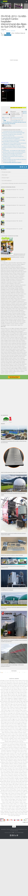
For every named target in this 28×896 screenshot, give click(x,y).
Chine (8, 337)
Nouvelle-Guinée (21, 356)
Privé (5, 777)
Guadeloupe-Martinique (16, 343)
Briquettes (6, 273)
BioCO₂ (9, 267)
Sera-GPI (23, 788)
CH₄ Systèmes (4, 708)
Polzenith (15, 775)
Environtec (12, 722)
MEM (7, 759)
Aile (8, 686)
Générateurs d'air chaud (5, 298)
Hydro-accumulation (10, 299)
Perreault (6, 772)
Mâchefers (3, 307)
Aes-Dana (21, 682)
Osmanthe (20, 769)
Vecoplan (2, 808)
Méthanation (16, 307)
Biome (1, 701)
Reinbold (2, 781)
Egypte (21, 338)
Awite (2, 692)
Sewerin (18, 790)
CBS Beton (25, 705)
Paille (5, 308)
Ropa (26, 781)
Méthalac (7, 763)
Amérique (25, 328)
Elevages (20, 288)
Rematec (9, 420)
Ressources (3, 316)
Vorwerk (13, 811)
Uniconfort (10, 805)
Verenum (3, 809)
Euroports (11, 725)
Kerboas (1, 748)
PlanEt (2, 775)
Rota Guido (3, 782)
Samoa (21, 365)
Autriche (18, 329)
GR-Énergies (2, 734)
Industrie (2, 301)
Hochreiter (6, 738)
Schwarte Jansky (10, 787)
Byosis (25, 702)
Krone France (3, 751)
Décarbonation (22, 285)
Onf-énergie (9, 769)
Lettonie (14, 349)
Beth (17, 695)
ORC (2, 308)
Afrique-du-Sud (8, 328)
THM (7, 802)
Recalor (21, 780)
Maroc (2, 352)
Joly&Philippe (9, 745)
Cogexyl (9, 710)
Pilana (9, 774)
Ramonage (10, 314)
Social (3, 319)
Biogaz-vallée (10, 699)
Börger (2, 704)
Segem (26, 787)
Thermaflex (20, 800)
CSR (15, 283)
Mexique (14, 352)
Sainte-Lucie (16, 365)
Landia (5, 753)
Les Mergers (2, 754)
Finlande (6, 341)
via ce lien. (22, 257)
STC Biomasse (20, 794)
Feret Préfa (12, 728)
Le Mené (10, 349)
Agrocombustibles (12, 262)
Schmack (25, 785)
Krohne (25, 750)
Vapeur (8, 325)
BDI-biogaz (20, 693)
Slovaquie (24, 367)
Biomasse (8, 270)
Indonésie (19, 346)
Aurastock (24, 691)
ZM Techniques (17, 815)
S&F (7, 784)
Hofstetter (11, 738)
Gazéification (15, 295)
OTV (24, 769)
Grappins (18, 296)
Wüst (23, 814)
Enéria (20, 722)
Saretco (2, 785)
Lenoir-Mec (19, 753)
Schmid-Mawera (3, 787)
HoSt (27, 738)
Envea (8, 722)
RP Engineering (14, 782)
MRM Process (17, 762)
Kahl (25, 745)
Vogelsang (6, 811)
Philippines (25, 359)
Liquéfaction (13, 302)
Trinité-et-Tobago (23, 370)
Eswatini (13, 340)
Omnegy (5, 769)
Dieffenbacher (6, 716)
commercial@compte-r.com (17, 120)
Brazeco (2, 702)
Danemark (17, 338)
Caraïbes (3, 335)
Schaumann (16, 785)
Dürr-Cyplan (19, 717)
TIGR (13, 802)
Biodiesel (13, 267)
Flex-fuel (13, 294)
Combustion (14, 282)
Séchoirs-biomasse (8, 322)
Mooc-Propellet (14, 305)
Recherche (19, 314)
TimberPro (17, 802)
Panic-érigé (18, 308)
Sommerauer (17, 793)
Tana (21, 797)
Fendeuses (18, 292)
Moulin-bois (11, 762)
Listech (19, 754)
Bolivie (16, 331)
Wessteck (13, 814)
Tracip (24, 802)
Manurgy (7, 757)
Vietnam (22, 371)
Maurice (5, 352)
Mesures (25, 304)
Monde (3, 353)
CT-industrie (22, 711)
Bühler (6, 704)
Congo (16, 337)
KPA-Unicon (20, 750)
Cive (11, 280)
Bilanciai (2, 696)
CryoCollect (17, 711)
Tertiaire (23, 322)
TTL (18, 803)
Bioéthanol (9, 271)
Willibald (17, 814)
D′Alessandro (25, 717)
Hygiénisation (17, 299)
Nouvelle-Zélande (4, 358)
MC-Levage (25, 757)
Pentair (2, 772)
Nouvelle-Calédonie (13, 356)
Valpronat (22, 806)
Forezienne (10, 729)
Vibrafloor (13, 809)
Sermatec (3, 790)
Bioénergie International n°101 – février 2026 (15, 197)
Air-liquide (12, 686)
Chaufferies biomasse (20, 279)
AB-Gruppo (12, 680)
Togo (14, 370)
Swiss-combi (6, 797)
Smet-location (16, 791)
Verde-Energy (18, 808)
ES (26, 722)
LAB (18, 751)
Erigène (23, 722)
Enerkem (18, 720)
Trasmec (7, 803)
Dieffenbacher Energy (14, 716)
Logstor (22, 754)
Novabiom (2, 768)
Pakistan (2, 359)
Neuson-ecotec (13, 766)
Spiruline (19, 319)
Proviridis (2, 778)
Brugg (6, 702)
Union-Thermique (16, 805)
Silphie (25, 317)
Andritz (24, 688)
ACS (26, 680)
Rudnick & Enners (21, 782)
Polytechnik (10, 775)
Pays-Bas (7, 359)
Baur (16, 693)
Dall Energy (18, 713)
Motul (7, 762)
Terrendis (6, 800)
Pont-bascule (12, 311)
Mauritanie (10, 352)
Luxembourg (7, 350)
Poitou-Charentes (8, 361)
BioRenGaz (5, 701)
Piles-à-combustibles (6, 310)
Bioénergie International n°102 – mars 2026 (14, 189)
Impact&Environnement (5, 742)
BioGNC (10, 268)
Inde (15, 346)
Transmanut (2, 803)
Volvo (10, 811)
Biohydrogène (23, 268)
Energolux (13, 720)
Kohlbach (21, 748)
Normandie (11, 355)
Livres (21, 302)
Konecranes (8, 750)
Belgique (12, 331)
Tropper (15, 803)
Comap (12, 710)
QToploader (21, 778)
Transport (16, 323)
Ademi (14, 682)
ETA (10, 723)
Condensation (20, 282)
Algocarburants (4, 264)
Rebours (14, 314)
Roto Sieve (8, 782)
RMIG (23, 781)
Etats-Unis (18, 340)
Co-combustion (18, 280)
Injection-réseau (8, 301)
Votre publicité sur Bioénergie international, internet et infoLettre (14, 183)
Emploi (11, 289)
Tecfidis (5, 799)
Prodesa (8, 777)
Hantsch (9, 735)
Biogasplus (16, 698)
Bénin (8, 334)
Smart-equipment (3, 791)
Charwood (16, 707)
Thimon (24, 800)
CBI (21, 705)
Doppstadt (3, 717)
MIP (19, 760)
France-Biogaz (18, 729)
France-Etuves (25, 729)
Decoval (1, 714)
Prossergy (25, 777)
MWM (26, 762)
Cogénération (3, 282)
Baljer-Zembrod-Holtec (22, 692)
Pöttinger (16, 778)
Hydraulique (3, 299)
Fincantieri (25, 728)
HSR (13, 739)
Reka (5, 781)
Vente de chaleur (14, 325)
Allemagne (17, 328)
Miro (22, 760)
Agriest (25, 683)
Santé (9, 317)
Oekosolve (25, 768)
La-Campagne (14, 751)
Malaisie (17, 350)
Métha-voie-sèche (9, 307)
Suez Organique (24, 796)
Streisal (10, 796)
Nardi (2, 765)
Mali (24, 350)
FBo (3, 30)
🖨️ (26, 29)
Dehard (5, 714)
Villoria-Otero (23, 809)
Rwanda (19, 364)
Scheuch (20, 785)
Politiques (3, 311)
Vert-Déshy (8, 809)
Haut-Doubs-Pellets (20, 735)
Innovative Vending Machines (19, 742)
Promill (20, 777)
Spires (7, 794)
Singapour (20, 367)
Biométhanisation (14, 270)
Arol (9, 691)
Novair (6, 768)
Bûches (22, 273)
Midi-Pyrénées (20, 352)
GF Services (20, 732)
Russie (16, 364)
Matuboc (16, 757)
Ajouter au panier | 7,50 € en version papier (5, 259)
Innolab (11, 742)
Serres (20, 317)
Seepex (22, 787)
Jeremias (21, 744)
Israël (2, 347)
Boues (2, 273)
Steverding (3, 796)
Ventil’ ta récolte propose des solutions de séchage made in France (14, 472)
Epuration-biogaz (15, 291)
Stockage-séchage (12, 320)
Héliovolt (6, 741)
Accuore (16, 680)
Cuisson (18, 283)
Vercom (13, 808)
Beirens (24, 693)
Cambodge (12, 334)
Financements (3, 294)
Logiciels (25, 302)
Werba (9, 814)
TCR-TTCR (19, 322)
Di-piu (2, 716)
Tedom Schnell (18, 799)
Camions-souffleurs (14, 274)
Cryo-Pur (13, 711)
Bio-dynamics (13, 696)
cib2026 (7, 280)
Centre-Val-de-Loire (14, 335)
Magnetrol (19, 756)
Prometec (17, 777)
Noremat (24, 766)
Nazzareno (6, 765)
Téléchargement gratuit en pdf (19, 254)
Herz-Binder (25, 736)
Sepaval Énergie (13, 788)
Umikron (6, 805)
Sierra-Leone (14, 367)
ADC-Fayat (6, 682)
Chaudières (20, 277)
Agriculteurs (6, 262)
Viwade (1, 811)
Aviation (18, 264)
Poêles (6, 313)
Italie (5, 347)
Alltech (8, 688)
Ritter (20, 781)
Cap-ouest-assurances (17, 704)
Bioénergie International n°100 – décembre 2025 (15, 205)
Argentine (8, 329)
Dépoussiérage (11, 288)
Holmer (15, 738)
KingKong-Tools (7, 748)
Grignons (22, 296)
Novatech (10, 768)
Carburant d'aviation (4, 276)
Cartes (10, 276)
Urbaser (2, 806)
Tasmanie (24, 368)
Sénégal (15, 368)
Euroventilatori (20, 725)
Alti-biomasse (13, 688)
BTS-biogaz (21, 702)
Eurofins (6, 725)
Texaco (10, 800)
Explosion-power (14, 726)
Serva (10, 790)
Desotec (17, 714)
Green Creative (15, 734)
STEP (7, 320)
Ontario (18, 358)
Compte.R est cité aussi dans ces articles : (12, 129)
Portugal (7, 362)
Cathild (14, 705)
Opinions (25, 307)
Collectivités (9, 282)
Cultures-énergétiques (5, 285)
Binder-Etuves (7, 696)
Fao (1, 728)
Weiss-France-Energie (19, 812)
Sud (1, 368)
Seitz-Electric (2, 788)
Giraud (24, 732)
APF (10, 689)
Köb (10, 751)
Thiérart (3, 802)
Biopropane (21, 270)
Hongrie (7, 346)
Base (2, 693)
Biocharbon (19, 265)
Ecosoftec (10, 719)
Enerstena (22, 720)
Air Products (17, 686)
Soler (9, 793)
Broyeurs (11, 273)
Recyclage (23, 314)
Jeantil (13, 744)
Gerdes (15, 732)
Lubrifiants (4, 304)
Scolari (15, 787)
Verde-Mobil (24, 808)
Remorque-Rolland (15, 781)
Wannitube (7, 812)
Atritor (20, 691)
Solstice (12, 793)
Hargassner (13, 735)
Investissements (20, 301)
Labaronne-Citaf (23, 751)
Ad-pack (2, 682)
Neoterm (24, 765)
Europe (2, 341)
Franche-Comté (15, 341)
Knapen (12, 748)
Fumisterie (3, 295)
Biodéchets (18, 267)
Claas (14, 708)
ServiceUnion (14, 790)
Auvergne (23, 329)
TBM (24, 797)
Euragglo (18, 723)
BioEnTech (25, 696)
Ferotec (16, 728)
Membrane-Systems (13, 759)
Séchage (2, 322)
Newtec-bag (19, 766)
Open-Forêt (15, 769)
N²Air (14, 768)
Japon (12, 347)
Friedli (15, 731)
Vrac (22, 325)
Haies (12, 298)
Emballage (3, 289)
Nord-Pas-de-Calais (5, 355)
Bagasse (22, 264)
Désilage (16, 288)
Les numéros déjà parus (6, 180)
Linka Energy (12, 754)
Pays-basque (12, 359)
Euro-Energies (24, 723)
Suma (2, 797)
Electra (25, 719)
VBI (25, 806)
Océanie (14, 358)
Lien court (13, 30)
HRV (10, 739)
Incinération (23, 299)
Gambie (23, 341)
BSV (17, 702)
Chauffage (3, 279)
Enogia (5, 722)
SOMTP (22, 793)
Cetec (5, 707)
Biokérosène (3, 270)
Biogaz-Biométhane (5, 268)
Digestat (12, 285)
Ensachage (16, 289)
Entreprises (21, 289)
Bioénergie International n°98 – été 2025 (14, 220)
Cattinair (18, 705)
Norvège (16, 355)
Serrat (6, 790)
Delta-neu (10, 714)
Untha (22, 805)
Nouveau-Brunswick (23, 355)
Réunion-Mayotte (9, 365)
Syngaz (23, 320)
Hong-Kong (3, 346)
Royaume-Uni (11, 364)
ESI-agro (7, 723)
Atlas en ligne (4, 174)
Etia (12, 723)
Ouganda (22, 358)
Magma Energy (13, 756)
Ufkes (2, 805)
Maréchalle (12, 757)
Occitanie (10, 358)
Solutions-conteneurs (8, 319)
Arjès (7, 691)
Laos (6, 349)
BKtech (18, 701)
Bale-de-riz (3, 265)
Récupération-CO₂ (9, 316)
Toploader (3, 323)
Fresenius (11, 731)
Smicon (20, 791)
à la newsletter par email (14, 257)
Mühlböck (21, 763)
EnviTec (16, 722)
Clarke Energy (18, 708)
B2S (10, 692)
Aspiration (9, 264)
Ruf (25, 782)
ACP (24, 680)
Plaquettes (21, 310)
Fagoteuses (13, 292)
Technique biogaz (11, 799)
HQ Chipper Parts (5, 739)
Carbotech (6, 705)
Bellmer (5, 695)
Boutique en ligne (5, 177)
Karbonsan (11, 747)
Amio (21, 688)
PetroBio (16, 772)
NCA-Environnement (13, 765)
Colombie (12, 337)
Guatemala (24, 343)
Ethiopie (22, 340)
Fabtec (19, 726)
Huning (20, 739)
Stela (24, 794)
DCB (25, 713)
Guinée (2, 344)
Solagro (6, 793)
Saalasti (10, 784)
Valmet (13, 806)
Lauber (8, 753)
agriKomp (2, 685)
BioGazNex (16, 699)
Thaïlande (10, 370)
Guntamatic (25, 734)
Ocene (16, 768)
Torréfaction (8, 323)
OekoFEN (20, 768)
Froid (24, 294)
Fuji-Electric (25, 731)
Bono (27, 701)
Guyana (5, 344)
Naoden (24, 763)
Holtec (19, 738)
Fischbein (2, 729)
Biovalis (14, 701)
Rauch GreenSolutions (11, 780)
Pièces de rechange (14, 310)
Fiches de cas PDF (6, 126)
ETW (15, 723)
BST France (13, 702)
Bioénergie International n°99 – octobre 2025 (15, 213)
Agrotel (23, 685)
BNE (21, 701)
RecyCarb (25, 780)
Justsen (14, 745)
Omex (1, 769)
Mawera (20, 757)
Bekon (2, 695)
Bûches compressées (5, 274)
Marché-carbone (19, 304)
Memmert (20, 759)
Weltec (5, 814)
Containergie (2, 711)
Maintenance (8, 304)
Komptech (4, 750)
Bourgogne (21, 331)
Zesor (12, 815)
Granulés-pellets (4, 296)
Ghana (2, 343)
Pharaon (25, 772)
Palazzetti (8, 771)
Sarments (13, 317)
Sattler (6, 785)
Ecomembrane (4, 719)
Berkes (9, 695)
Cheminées (3, 280)
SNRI (24, 791)
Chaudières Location (23, 707)
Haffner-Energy (4, 735)
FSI (21, 731)
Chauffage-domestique (10, 279)
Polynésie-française (21, 361)
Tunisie (3, 371)
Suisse (4, 368)
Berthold (13, 695)
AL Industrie (3, 688)
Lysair (5, 756)
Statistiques (3, 320)
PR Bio (22, 775)
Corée (22, 337)
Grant (7, 734)
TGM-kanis (15, 800)
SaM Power (22, 784)
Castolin (10, 705)
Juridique (2, 302)
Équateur (6, 373)
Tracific (21, 802)
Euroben (2, 725)
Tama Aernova (17, 797)
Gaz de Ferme (7, 732)
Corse (19, 337)
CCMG (2, 707)
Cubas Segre (10, 713)
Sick (22, 790)
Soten (26, 793)
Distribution (17, 285)
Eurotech (15, 725)
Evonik (6, 726)
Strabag (7, 796)
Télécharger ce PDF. (5, 82)
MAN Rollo (3, 757)
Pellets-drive (24, 771)
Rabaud (25, 778)
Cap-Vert (25, 334)
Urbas (25, 805)
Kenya (20, 347)
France (10, 341)
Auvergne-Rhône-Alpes (5, 331)
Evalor (25, 725)
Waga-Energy (25, 811)
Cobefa (5, 710)
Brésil (18, 332)
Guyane (9, 344)
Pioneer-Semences (14, 774)
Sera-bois (18, 788)
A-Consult (7, 680)
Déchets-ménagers (4, 286)
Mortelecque (2, 762)
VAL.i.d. (6, 806)
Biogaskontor (10, 698)
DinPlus (23, 716)
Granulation (21, 295)
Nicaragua (24, 353)
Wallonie (2, 373)
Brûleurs (15, 273)
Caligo (11, 704)
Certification (22, 276)
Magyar (26, 756)
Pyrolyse (22, 313)
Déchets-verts (12, 286)
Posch (19, 775)
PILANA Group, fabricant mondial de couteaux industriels (12, 555)
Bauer (14, 693)
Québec (17, 362)
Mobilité (8, 305)
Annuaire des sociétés (6, 172)
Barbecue (8, 265)
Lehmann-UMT (13, 753)
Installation (14, 301)
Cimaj (11, 708)
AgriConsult (21, 683)
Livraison (18, 302)
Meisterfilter (2, 759)
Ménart (3, 763)
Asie (11, 329)
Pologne (14, 361)
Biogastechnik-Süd (22, 698)
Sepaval (7, 788)
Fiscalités (9, 294)
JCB (11, 744)
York (9, 815)
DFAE (27, 714)
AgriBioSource (10, 683)
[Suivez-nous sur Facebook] (22, 167)
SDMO (19, 787)
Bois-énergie (23, 271)
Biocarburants (13, 265)
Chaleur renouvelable (5, 277)
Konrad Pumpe (14, 750)
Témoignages (3, 325)
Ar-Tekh (23, 689)
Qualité (2, 314)
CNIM (2, 710)
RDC (20, 362)
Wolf (20, 814)
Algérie (13, 328)
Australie (14, 329)
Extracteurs (8, 292)
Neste (2, 766)
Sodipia (2, 793)
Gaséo (3, 732)
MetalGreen (10, 760)
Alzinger (18, 688)
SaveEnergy (10, 785)
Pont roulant (18, 311)
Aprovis (19, 689)
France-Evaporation (5, 731)
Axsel (5, 692)
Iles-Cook (12, 346)
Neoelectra (20, 765)
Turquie (6, 371)
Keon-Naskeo (23, 747)
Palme (13, 308)
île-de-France (12, 373)
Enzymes (9, 291)
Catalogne (7, 335)
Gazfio (12, 732)
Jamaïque (8, 347)
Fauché (7, 728)
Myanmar (19, 353)
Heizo (16, 736)
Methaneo (16, 760)
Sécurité (14, 322)
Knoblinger (17, 748)
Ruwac (1, 784)
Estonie (10, 340)
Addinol (10, 682)
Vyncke (20, 811)
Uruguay (14, 371)
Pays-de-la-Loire (18, 359)
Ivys (8, 744)
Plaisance (25, 774)
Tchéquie (6, 370)
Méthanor (11, 763)
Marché (13, 304)
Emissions (8, 289)
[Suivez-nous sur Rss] (24, 167)
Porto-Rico (3, 362)
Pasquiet (12, 771)
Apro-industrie (14, 689)
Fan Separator (24, 726)
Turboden (21, 803)
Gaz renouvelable (9, 295)
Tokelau (17, 370)
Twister (25, 803)
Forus (14, 729)
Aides (24, 262)
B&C (7, 692)
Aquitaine (3, 329)
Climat (13, 280)
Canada (21, 334)
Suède (12, 368)
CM (22, 708)
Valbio (10, 806)
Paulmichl (17, 771)
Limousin (18, 349)
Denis (13, 714)
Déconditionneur (4, 288)
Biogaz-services (4, 699)
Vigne (19, 325)
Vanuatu (18, 371)
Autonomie (14, 264)
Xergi (26, 814)
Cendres (17, 276)
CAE (8, 704)
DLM (27, 716)
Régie (15, 316)
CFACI (8, 707)
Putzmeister (11, 778)
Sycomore (11, 797)
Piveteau (20, 774)
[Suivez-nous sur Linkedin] (20, 167)
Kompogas (26, 748)
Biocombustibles (4, 267)
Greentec (20, 734)
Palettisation (9, 308)
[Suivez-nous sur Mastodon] (26, 167)
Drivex (7, 717)
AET (24, 682)
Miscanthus (4, 305)
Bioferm (2, 698)
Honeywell (23, 738)
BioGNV (18, 268)
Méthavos (16, 763)
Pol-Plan (6, 775)
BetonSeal (20, 695)
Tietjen (10, 802)
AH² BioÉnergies (4, 686)
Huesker (16, 739)
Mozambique (14, 353)
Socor (27, 791)
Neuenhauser (7, 766)
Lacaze (1, 753)
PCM (20, 771)
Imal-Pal (21, 741)
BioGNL (14, 268)
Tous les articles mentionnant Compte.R (12, 162)
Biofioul (22, 267)
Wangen (2, 812)
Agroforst (11, 685)
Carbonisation (21, 274)
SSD (22, 319)
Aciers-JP (20, 680)
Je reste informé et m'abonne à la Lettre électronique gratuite (14, 377)
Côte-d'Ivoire (12, 338)
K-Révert (18, 745)
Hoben (2, 738)
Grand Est (6, 343)
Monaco (25, 352)
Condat (20, 710)
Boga (24, 701)
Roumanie (6, 364)
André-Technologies (4, 689)
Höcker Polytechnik (12, 741)
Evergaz (2, 726)
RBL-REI (17, 780)
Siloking (25, 790)
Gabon (20, 341)
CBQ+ (14, 276)
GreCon (10, 734)
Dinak (20, 716)
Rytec (4, 784)
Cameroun (17, 334)
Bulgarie (21, 332)
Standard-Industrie (12, 794)
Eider (19, 719)
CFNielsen (12, 707)
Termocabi (24, 799)
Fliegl (6, 729)
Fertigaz (20, 728)
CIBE (8, 708)
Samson (26, 784)
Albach (26, 686)
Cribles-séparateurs (10, 283)
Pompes (7, 311)
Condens (24, 710)
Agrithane (6, 685)
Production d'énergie (16, 313)
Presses (10, 313)
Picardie (3, 361)
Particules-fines (24, 308)
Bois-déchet (17, 271)
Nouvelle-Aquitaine (5, 356)
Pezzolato (21, 772)
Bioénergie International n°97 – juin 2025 (14, 228)
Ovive (4, 771)
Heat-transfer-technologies (9, 736)
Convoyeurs (3, 283)
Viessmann (18, 809)
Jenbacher (17, 744)
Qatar (14, 362)
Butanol (18, 273)
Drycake (10, 717)
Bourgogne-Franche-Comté (6, 332)
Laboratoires (7, 302)
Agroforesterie (19, 262)
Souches (15, 319)
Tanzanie (20, 368)
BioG (6, 698)
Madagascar (13, 350)
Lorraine (2, 350)
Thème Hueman (20, 832)
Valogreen (17, 806)
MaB (8, 756)
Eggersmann (14, 719)
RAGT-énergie (3, 780)
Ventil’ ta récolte (8, 808)
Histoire (15, 298)
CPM (7, 711)
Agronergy (20, 685)
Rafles (5, 314)
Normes (21, 307)
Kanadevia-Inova (5, 747)
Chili (6, 337)
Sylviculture (19, 320)
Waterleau (12, 812)
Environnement (4, 291)
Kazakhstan (16, 347)
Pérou (11, 362)
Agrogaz (15, 685)
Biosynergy (10, 701)
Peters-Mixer (11, 772)
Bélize (5, 334)
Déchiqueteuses (19, 286)
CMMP (25, 708)
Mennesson (25, 759)
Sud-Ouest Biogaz (16, 796)
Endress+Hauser (7, 720)
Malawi (21, 350)
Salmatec (17, 784)
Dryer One (15, 717)
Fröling (18, 731)
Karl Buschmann (17, 747)
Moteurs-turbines (21, 305)
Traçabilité (21, 323)
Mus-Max (23, 762)
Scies (17, 317)
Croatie (4, 338)
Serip (26, 788)
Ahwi (27, 685)
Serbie (10, 367)
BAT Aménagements (8, 693)
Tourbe (12, 323)
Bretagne (14, 332)
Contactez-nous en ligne (17, 117)
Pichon (5, 774)
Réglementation (20, 316)
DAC (14, 713)
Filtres (22, 292)
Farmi (4, 728)
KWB (8, 751)
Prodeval (12, 777)
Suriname (8, 368)
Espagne (6, 340)
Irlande (23, 346)
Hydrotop (24, 739)
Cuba (8, 338)
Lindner (7, 754)
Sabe (13, 784)
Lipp (16, 754)
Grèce (10, 343)
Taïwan (2, 370)
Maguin (22, 756)
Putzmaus (6, 778)
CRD (9, 711)
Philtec (2, 774)
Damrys (22, 713)
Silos (23, 317)
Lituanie (22, 349)
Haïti (20, 344)
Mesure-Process (4, 760)
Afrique (2, 328)
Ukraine (10, 371)
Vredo (17, 811)
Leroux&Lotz (24, 753)
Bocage (13, 271)
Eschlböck (3, 723)
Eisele (22, 719)
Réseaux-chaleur (4, 317)
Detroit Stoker (22, 714)
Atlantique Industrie (15, 691)
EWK (9, 726)
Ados (17, 682)
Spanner (3, 794)
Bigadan (24, 695)
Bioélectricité (3, 271)
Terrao (2, 800)
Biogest (25, 699)
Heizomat (20, 736)
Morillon (25, 760)
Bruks (9, 702)
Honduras (24, 344)
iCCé (18, 741)
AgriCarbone (15, 683)
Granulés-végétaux (12, 296)
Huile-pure (20, 298)
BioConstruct (19, 696)
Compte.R (8, 33)
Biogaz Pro (21, 699)
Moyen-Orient (8, 353)
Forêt (22, 294)
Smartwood (10, 791)
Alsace (21, 328)
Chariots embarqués (14, 277)
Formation (18, 294)
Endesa (2, 720)
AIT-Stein (22, 686)
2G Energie (2, 680)
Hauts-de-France (15, 344)
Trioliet (11, 803)
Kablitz (22, 745)
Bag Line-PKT (14, 692)
